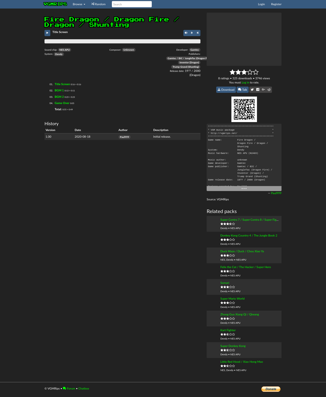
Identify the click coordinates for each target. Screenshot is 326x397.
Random (98, 4)
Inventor (184, 62)
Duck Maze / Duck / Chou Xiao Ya (242, 251)
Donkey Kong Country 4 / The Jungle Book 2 (248, 235)
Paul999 (124, 136)
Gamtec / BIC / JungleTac (181, 58)
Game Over (62, 103)
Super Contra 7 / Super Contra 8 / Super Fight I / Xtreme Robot (260, 219)
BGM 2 (59, 96)
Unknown (128, 49)
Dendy (58, 54)
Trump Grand (180, 66)
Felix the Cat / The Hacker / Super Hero (245, 267)
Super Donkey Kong (233, 346)
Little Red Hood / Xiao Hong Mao (241, 361)
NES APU (64, 49)
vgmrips (55, 4)
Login (261, 4)
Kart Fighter (228, 330)
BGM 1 (59, 90)
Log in (245, 82)
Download (226, 89)
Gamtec (194, 49)
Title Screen (62, 84)
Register (276, 4)
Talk (242, 89)
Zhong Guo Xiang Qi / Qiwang (239, 314)
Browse (79, 4)
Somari (224, 282)
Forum (69, 388)
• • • (244, 188)
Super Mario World (232, 298)
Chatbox (83, 388)
